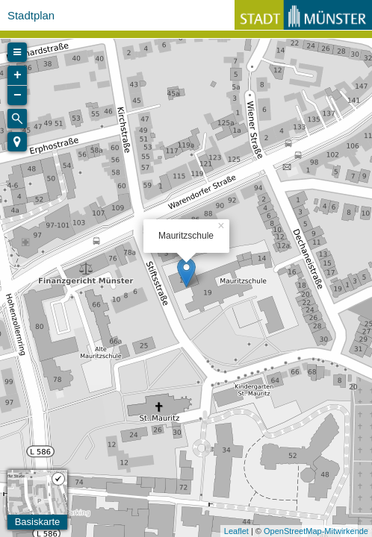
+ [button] (17, 75)
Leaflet (236, 531)
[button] (17, 141)
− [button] (17, 95)
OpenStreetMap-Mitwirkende (316, 531)
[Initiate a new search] (17, 118)
